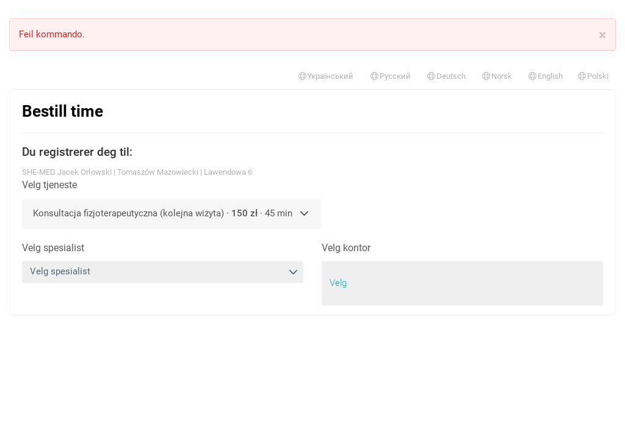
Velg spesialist (53, 248)
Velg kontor (346, 248)
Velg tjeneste (49, 185)
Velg (338, 282)
